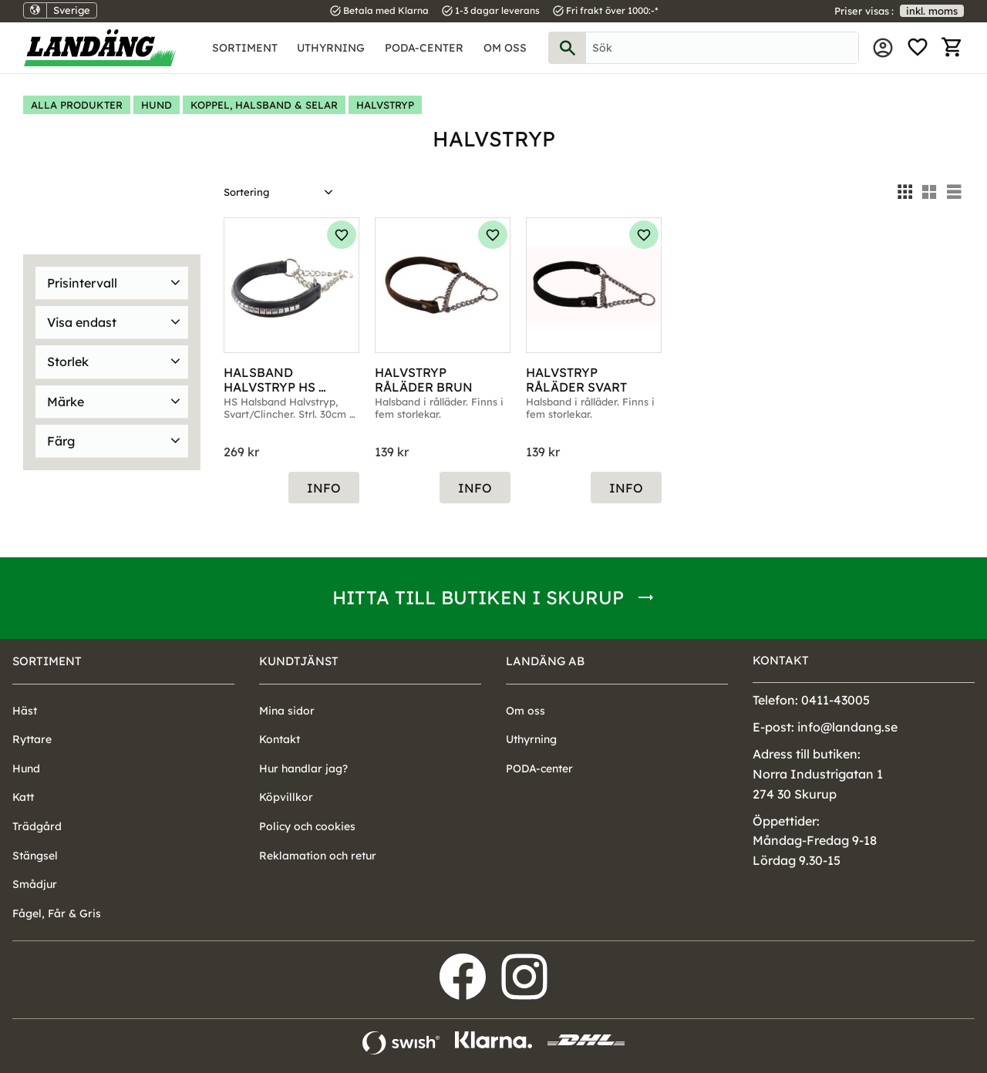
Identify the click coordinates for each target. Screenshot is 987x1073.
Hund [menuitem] (26, 768)
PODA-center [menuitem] (424, 48)
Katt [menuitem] (23, 797)
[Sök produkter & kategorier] (722, 47)
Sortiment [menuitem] (245, 48)
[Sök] (567, 47)
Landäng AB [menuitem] (545, 661)
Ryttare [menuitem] (32, 739)
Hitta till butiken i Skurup (478, 597)
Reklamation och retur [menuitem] (317, 856)
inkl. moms (932, 11)
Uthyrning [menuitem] (331, 48)
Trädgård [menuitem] (37, 826)
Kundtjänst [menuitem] (299, 661)
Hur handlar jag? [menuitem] (303, 768)
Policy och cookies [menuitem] (307, 826)
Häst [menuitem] (24, 711)
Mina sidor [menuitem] (882, 47)
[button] (917, 47)
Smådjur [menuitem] (34, 884)
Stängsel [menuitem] (35, 856)
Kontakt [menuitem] (279, 739)
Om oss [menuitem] (505, 48)
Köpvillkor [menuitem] (286, 797)
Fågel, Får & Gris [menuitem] (56, 913)
